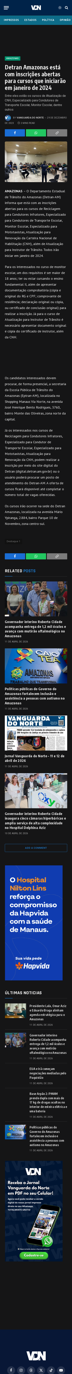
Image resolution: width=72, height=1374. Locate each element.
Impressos (11, 20)
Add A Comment (36, 847)
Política (48, 20)
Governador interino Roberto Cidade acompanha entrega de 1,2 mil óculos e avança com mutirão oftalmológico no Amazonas (35, 628)
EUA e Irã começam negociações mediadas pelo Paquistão (48, 1073)
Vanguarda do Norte (30, 117)
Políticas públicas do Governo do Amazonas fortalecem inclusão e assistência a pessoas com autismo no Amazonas (35, 696)
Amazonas (12, 58)
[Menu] (6, 7)
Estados (30, 20)
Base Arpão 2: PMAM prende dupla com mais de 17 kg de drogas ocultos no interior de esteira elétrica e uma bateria (48, 1102)
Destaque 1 (13, 541)
